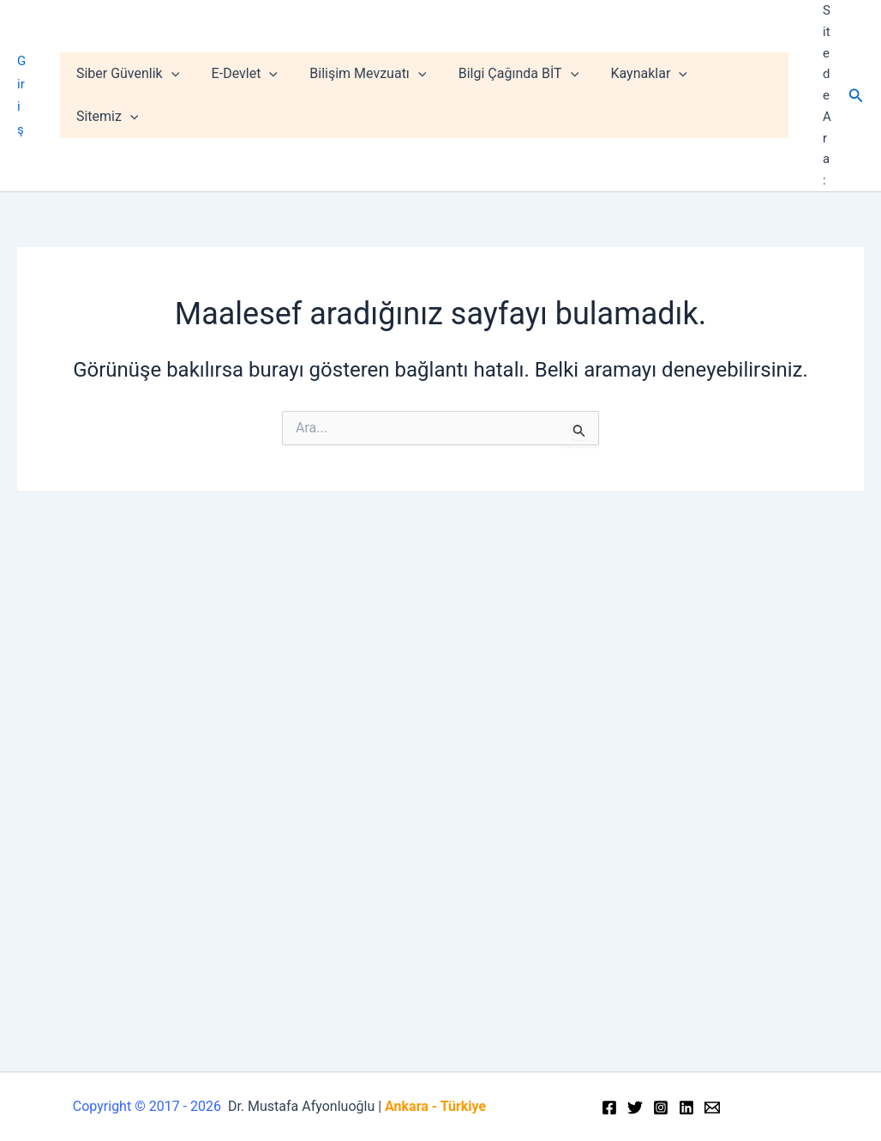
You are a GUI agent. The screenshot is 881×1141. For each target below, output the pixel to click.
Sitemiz (743, 95)
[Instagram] (660, 1107)
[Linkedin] (686, 1107)
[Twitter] (635, 1107)
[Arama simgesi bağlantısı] (856, 95)
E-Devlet (256, 95)
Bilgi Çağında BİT (521, 95)
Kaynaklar (646, 95)
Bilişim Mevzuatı (374, 95)
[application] (186, 95)
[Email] (712, 1107)
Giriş (30, 95)
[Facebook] (609, 1107)
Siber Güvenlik (144, 95)
